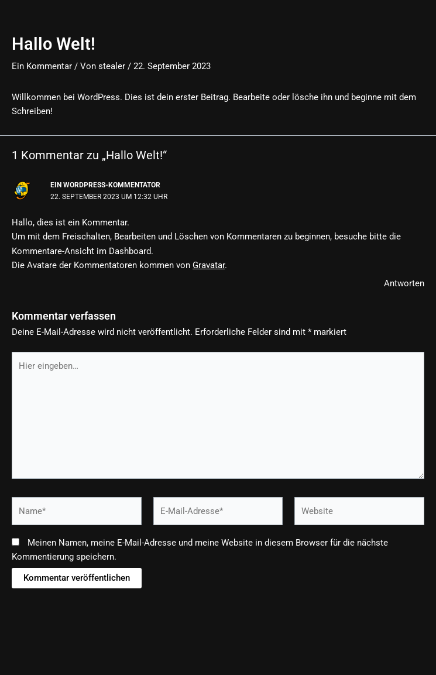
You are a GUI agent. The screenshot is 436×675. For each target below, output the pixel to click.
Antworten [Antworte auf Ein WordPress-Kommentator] (404, 283)
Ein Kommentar (42, 66)
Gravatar (209, 265)
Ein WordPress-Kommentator (105, 185)
